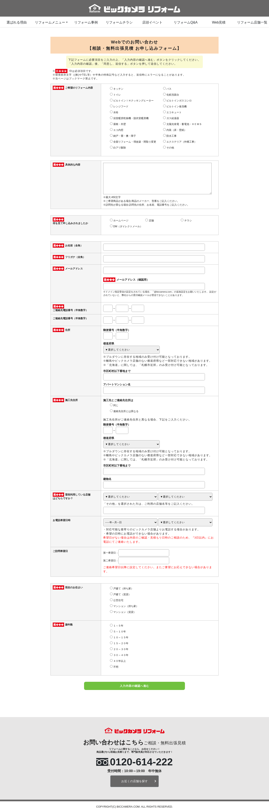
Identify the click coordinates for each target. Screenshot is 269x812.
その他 (170, 147)
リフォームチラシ (119, 22)
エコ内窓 (118, 130)
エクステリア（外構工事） (181, 141)
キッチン (118, 88)
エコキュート (174, 112)
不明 (115, 666)
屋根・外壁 (119, 124)
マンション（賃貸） (124, 612)
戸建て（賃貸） (122, 594)
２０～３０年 (120, 649)
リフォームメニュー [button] (50, 22)
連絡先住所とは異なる (125, 411)
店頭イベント (152, 22)
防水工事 (171, 135)
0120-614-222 (141, 761)
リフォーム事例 (86, 22)
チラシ (188, 220)
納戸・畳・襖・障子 (124, 135)
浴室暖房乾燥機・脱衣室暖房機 (131, 118)
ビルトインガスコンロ (179, 100)
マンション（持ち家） (125, 606)
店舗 (151, 220)
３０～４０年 (120, 655)
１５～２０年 (120, 643)
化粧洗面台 (172, 94)
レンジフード (120, 106)
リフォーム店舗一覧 (252, 22)
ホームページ (120, 220)
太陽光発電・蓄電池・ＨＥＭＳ (184, 124)
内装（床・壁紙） (176, 130)
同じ (115, 405)
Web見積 (219, 22)
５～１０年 (119, 631)
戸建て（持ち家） (123, 588)
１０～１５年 (120, 637)
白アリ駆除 (119, 147)
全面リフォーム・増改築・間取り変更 (134, 141)
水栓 (115, 112)
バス (168, 88)
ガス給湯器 (172, 118)
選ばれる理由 (17, 22)
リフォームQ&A (186, 22)
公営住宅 (118, 600)
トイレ (117, 94)
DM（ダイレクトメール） (127, 226)
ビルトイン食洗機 (176, 106)
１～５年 (118, 625)
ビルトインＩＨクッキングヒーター (133, 100)
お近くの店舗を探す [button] (134, 781)
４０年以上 (119, 661)
